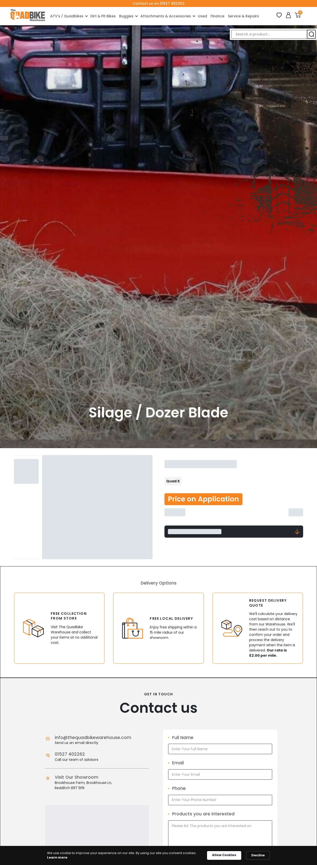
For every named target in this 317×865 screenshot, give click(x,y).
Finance (217, 16)
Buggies (126, 16)
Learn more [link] (57, 857)
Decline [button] (258, 855)
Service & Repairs (243, 16)
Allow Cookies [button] (224, 855)
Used (202, 16)
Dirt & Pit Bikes (103, 16)
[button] (69, 16)
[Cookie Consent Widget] (158, 855)
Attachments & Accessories (165, 16)
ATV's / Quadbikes (66, 16)
